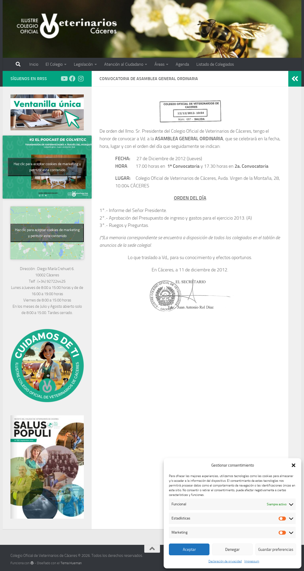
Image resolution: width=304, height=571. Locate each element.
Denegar (232, 549)
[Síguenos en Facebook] (72, 78)
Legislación (83, 64)
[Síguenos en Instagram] (81, 78)
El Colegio (54, 64)
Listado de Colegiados (215, 64)
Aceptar (189, 549)
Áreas (159, 64)
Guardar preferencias (275, 549)
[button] (293, 465)
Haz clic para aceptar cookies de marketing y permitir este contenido (47, 167)
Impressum (251, 561)
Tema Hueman (71, 563)
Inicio (33, 64)
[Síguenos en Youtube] (64, 78)
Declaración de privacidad (225, 561)
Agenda (182, 64)
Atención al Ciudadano (123, 64)
